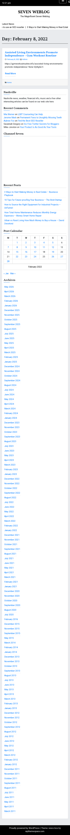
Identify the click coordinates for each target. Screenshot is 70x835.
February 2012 (11, 759)
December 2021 (12, 535)
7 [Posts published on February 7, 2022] (8, 247)
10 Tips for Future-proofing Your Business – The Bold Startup (33, 200)
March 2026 (9, 296)
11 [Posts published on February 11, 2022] (44, 247)
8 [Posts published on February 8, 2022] (17, 247)
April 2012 (9, 750)
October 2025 (10, 319)
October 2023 (10, 432)
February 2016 (11, 619)
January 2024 (10, 418)
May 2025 (9, 343)
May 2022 (9, 511)
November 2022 (12, 483)
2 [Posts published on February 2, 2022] (26, 242)
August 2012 (10, 731)
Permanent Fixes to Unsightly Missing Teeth (41, 117)
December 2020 (12, 591)
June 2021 (9, 563)
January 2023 (10, 474)
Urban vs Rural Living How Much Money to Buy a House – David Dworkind (34, 222)
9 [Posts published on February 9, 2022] (26, 247)
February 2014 (11, 647)
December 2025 (12, 310)
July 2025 (9, 333)
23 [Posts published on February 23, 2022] (26, 256)
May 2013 (9, 689)
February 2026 (11, 301)
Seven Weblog (34, 11)
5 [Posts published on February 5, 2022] (52, 242)
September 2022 (12, 493)
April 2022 (9, 516)
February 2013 (11, 703)
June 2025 (9, 338)
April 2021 (9, 572)
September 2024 (12, 380)
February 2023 (11, 469)
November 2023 (12, 427)
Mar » (12, 273)
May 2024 (9, 399)
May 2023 (9, 455)
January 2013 (10, 708)
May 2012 (9, 745)
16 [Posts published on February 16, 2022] (26, 252)
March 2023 (9, 465)
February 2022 (11, 525)
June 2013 (9, 685)
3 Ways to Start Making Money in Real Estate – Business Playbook (31, 194)
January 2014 (10, 652)
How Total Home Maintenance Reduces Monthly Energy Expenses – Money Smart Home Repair (30, 214)
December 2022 (12, 479)
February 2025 (11, 357)
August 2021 (10, 553)
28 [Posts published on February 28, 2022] (8, 261)
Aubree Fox (9, 120)
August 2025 (10, 329)
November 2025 (12, 315)
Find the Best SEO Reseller (30, 120)
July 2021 (9, 558)
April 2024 (9, 404)
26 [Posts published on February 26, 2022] (53, 256)
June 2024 (9, 394)
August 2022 (10, 497)
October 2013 (10, 666)
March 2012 (9, 755)
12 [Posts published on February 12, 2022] (53, 247)
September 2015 (12, 633)
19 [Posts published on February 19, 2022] (53, 252)
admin (24, 59)
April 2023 (9, 460)
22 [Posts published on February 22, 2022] (17, 256)
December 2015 (12, 624)
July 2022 (9, 502)
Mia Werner (9, 114)
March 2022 (9, 521)
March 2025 (9, 352)
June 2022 (9, 507)
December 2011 (12, 769)
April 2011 (9, 806)
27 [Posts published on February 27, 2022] (62, 256)
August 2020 (10, 610)
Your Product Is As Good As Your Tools (38, 127)
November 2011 (12, 774)
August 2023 (10, 441)
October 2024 (10, 376)
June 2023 (9, 450)
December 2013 (12, 656)
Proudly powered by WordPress (24, 828)
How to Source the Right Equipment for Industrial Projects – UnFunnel (32, 206)
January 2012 (10, 764)
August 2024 (10, 385)
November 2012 (12, 717)
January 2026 (10, 305)
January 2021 (10, 586)
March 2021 (9, 577)
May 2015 (9, 638)
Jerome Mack (10, 117)
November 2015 (12, 628)
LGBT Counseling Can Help (30, 114)
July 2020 (9, 614)
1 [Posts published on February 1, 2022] (17, 242)
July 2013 (9, 680)
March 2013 (9, 699)
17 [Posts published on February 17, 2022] (35, 252)
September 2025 (12, 324)
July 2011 (9, 792)
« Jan (6, 273)
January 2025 (10, 362)
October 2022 (10, 488)
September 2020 (12, 605)
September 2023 (12, 436)
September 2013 (12, 671)
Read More (10, 73)
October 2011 (10, 778)
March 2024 (9, 408)
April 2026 (9, 291)
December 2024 (12, 366)
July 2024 (9, 390)
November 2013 (12, 661)
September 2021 (12, 549)
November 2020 (12, 596)
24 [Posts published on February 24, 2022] (35, 256)
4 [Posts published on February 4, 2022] (44, 242)
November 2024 (12, 371)
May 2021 (9, 568)
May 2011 (9, 802)
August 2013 (10, 675)
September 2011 (12, 783)
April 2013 (9, 694)
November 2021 (12, 539)
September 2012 (12, 727)
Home (9, 82)
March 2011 (9, 811)
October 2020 (10, 600)
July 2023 (9, 446)
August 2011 (10, 788)
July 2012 (9, 736)
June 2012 (9, 741)
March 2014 (9, 642)
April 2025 (9, 347)
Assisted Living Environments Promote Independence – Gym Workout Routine (31, 53)
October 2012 (10, 722)
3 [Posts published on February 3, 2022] (35, 242)
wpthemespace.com (34, 831)
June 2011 (9, 797)
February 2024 (11, 413)
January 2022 (10, 530)
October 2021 (10, 544)
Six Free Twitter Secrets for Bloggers (41, 124)
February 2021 (11, 582)
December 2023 (12, 422)
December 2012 (12, 713)
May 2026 (9, 287)
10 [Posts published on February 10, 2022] (35, 247)
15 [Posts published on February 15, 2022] (17, 252)
